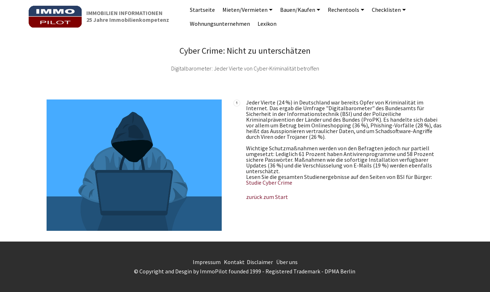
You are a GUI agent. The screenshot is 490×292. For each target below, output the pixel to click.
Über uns (287, 262)
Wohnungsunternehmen (220, 23)
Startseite (202, 9)
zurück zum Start (267, 196)
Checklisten (386, 9)
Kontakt (234, 262)
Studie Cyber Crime (269, 182)
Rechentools (343, 9)
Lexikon (267, 23)
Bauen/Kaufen (297, 9)
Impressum (207, 262)
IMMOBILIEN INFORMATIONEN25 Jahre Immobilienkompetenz (127, 16)
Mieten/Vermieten (245, 9)
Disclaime (259, 262)
